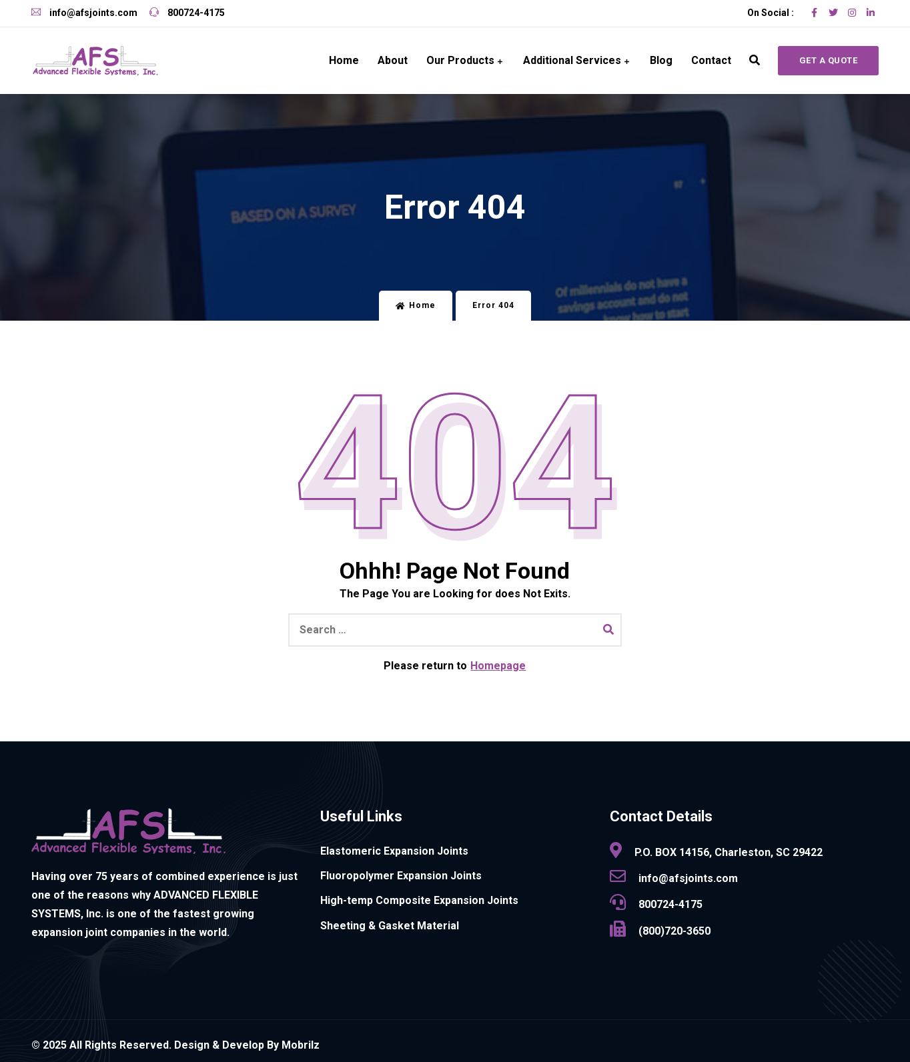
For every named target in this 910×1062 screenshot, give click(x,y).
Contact (711, 60)
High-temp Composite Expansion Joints (419, 900)
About (393, 60)
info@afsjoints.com (84, 12)
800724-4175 (187, 12)
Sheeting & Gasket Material (389, 925)
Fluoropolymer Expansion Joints (401, 875)
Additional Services (572, 60)
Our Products (460, 60)
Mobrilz (301, 1045)
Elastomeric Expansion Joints (394, 851)
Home (344, 60)
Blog (661, 60)
